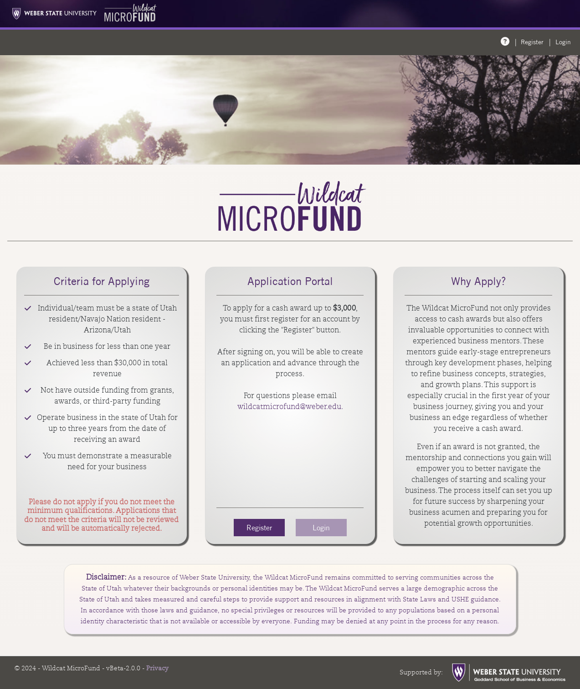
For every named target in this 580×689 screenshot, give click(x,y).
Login (563, 42)
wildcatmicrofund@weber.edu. (290, 406)
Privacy (157, 668)
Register (532, 42)
